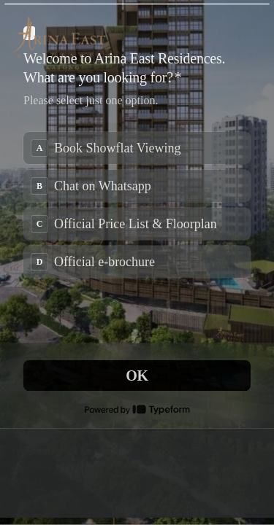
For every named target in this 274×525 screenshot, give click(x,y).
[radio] (137, 148)
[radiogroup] (137, 205)
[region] (137, 473)
